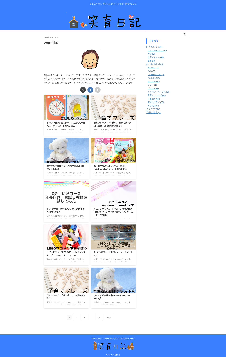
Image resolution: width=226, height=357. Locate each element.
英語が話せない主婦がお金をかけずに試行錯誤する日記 (113, 337)
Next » (106, 316)
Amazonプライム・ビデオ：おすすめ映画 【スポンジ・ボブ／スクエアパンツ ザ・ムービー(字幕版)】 (113, 212)
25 (98, 316)
